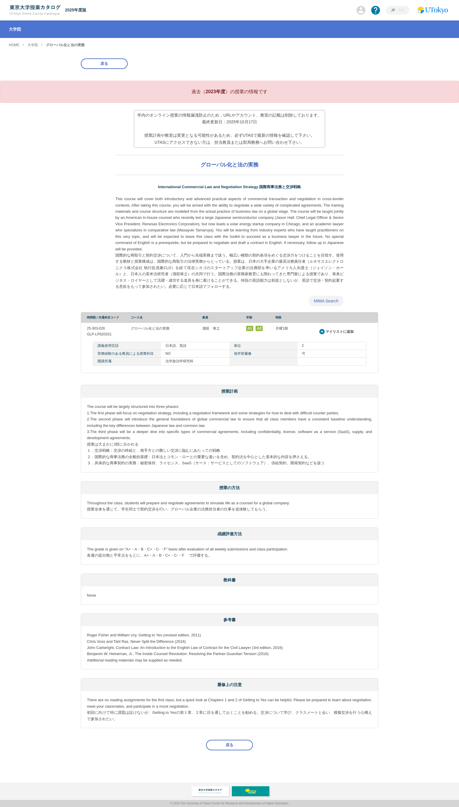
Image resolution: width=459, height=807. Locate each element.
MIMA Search (326, 301)
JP (393, 10)
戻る (104, 63)
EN (401, 10)
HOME (14, 45)
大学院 (33, 45)
